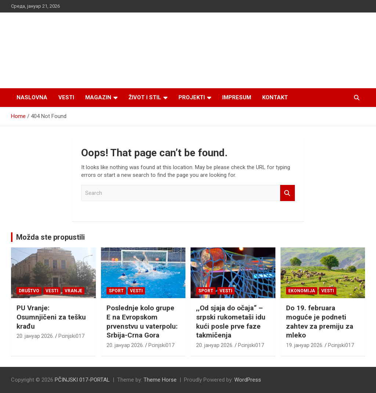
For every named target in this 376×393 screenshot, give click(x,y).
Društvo (29, 290)
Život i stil (145, 97)
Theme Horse (160, 379)
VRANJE (73, 290)
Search (287, 193)
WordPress (247, 379)
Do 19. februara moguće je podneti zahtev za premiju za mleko (319, 321)
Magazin (98, 97)
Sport (116, 290)
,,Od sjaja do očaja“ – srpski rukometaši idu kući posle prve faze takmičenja (230, 321)
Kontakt (275, 97)
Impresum (236, 97)
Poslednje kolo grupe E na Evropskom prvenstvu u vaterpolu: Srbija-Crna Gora (142, 321)
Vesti (66, 97)
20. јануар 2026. (35, 336)
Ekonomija (301, 290)
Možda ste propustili (50, 237)
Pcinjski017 (71, 336)
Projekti (191, 97)
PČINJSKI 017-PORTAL (82, 379)
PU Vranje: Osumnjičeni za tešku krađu (51, 317)
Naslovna (32, 97)
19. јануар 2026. (304, 345)
